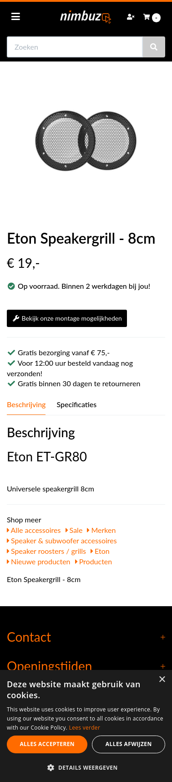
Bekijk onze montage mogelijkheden (67, 318)
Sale (74, 530)
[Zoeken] (153, 46)
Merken (101, 530)
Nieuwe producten (39, 561)
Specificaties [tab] (76, 404)
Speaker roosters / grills (46, 551)
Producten (93, 561)
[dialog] (86, 726)
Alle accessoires (34, 530)
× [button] (161, 679)
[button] (86, 767)
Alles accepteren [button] (47, 744)
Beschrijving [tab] (26, 404)
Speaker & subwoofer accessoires (62, 540)
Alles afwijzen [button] (129, 744)
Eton (100, 551)
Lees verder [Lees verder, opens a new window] (85, 727)
